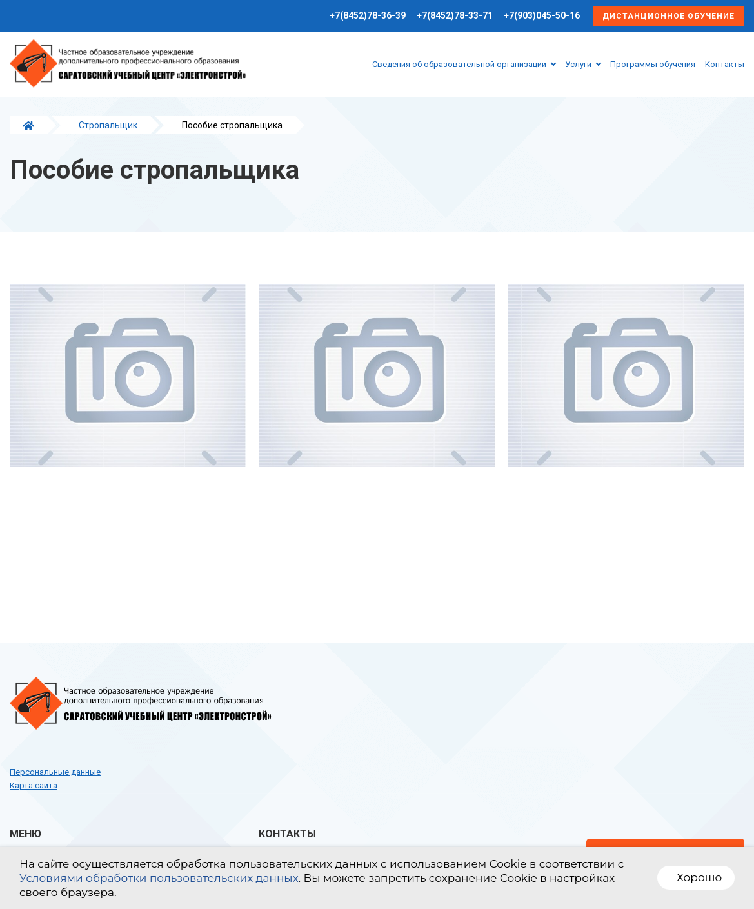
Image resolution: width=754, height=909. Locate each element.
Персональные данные (55, 772)
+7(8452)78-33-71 (455, 15)
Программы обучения (652, 64)
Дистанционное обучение (668, 16)
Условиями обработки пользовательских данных (159, 878)
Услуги (578, 64)
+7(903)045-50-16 (542, 15)
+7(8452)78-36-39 (368, 15)
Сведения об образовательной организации (459, 64)
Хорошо (699, 877)
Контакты (724, 64)
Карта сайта (33, 785)
